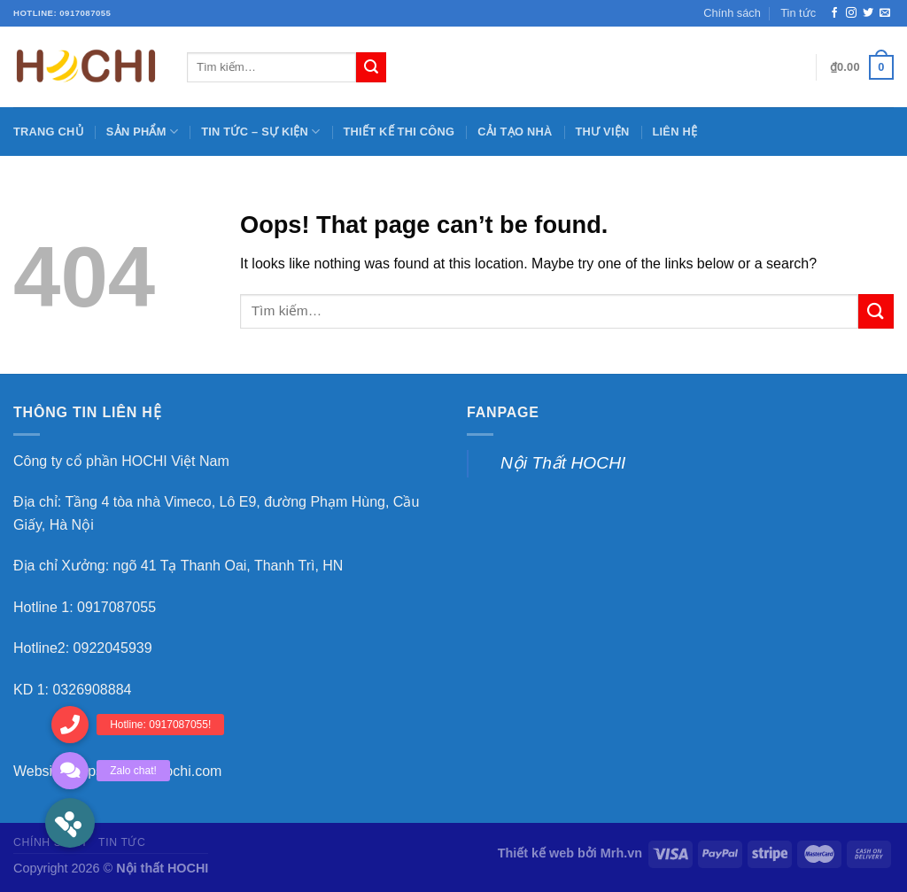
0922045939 (113, 647)
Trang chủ (48, 131)
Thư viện (602, 131)
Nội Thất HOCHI (562, 463)
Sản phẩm (142, 131)
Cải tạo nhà (514, 131)
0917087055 (116, 607)
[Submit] (876, 311)
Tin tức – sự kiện (260, 131)
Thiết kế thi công (399, 131)
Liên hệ (674, 131)
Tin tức (798, 12)
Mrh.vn (621, 853)
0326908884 (91, 689)
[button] (70, 823)
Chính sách (732, 12)
